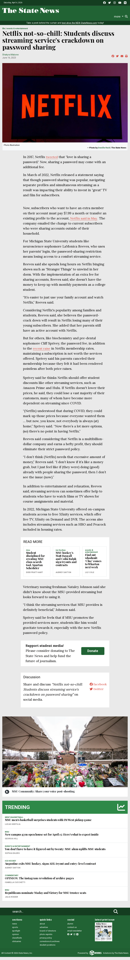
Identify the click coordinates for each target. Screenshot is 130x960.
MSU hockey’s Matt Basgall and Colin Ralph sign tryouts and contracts (66, 562)
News (7, 16)
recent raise (42, 351)
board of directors (48, 934)
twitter (96, 692)
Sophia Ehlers (12, 856)
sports (15, 930)
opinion (15, 937)
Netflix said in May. (84, 221)
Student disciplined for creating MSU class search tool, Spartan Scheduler (35, 563)
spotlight (16, 934)
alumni (70, 927)
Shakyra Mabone (10, 57)
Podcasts (76, 16)
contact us (72, 930)
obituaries (16, 944)
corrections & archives (49, 944)
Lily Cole (89, 575)
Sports (26, 16)
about (42, 927)
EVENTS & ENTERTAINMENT (17, 32)
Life (17, 16)
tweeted (52, 160)
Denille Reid (104, 150)
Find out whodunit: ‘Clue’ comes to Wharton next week (93, 564)
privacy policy (46, 941)
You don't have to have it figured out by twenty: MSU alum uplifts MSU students (55, 852)
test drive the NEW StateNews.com (79, 26)
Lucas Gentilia (12, 827)
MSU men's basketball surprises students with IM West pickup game (48, 823)
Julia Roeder (11, 900)
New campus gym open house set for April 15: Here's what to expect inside (52, 837)
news (14, 927)
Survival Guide (42, 16)
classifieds (17, 941)
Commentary (59, 16)
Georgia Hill (11, 842)
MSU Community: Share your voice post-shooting (43, 794)
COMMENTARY (11, 878)
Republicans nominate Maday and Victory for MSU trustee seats (45, 896)
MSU (28, 553)
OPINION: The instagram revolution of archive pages (39, 881)
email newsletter (74, 934)
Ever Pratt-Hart (34, 575)
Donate (119, 16)
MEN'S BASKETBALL (14, 820)
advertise (44, 930)
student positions (47, 948)
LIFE (3, 32)
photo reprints (46, 937)
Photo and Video (93, 16)
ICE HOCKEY (60, 553)
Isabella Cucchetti (15, 885)
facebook (98, 687)
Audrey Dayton (63, 575)
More (108, 16)
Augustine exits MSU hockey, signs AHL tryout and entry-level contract (50, 867)
